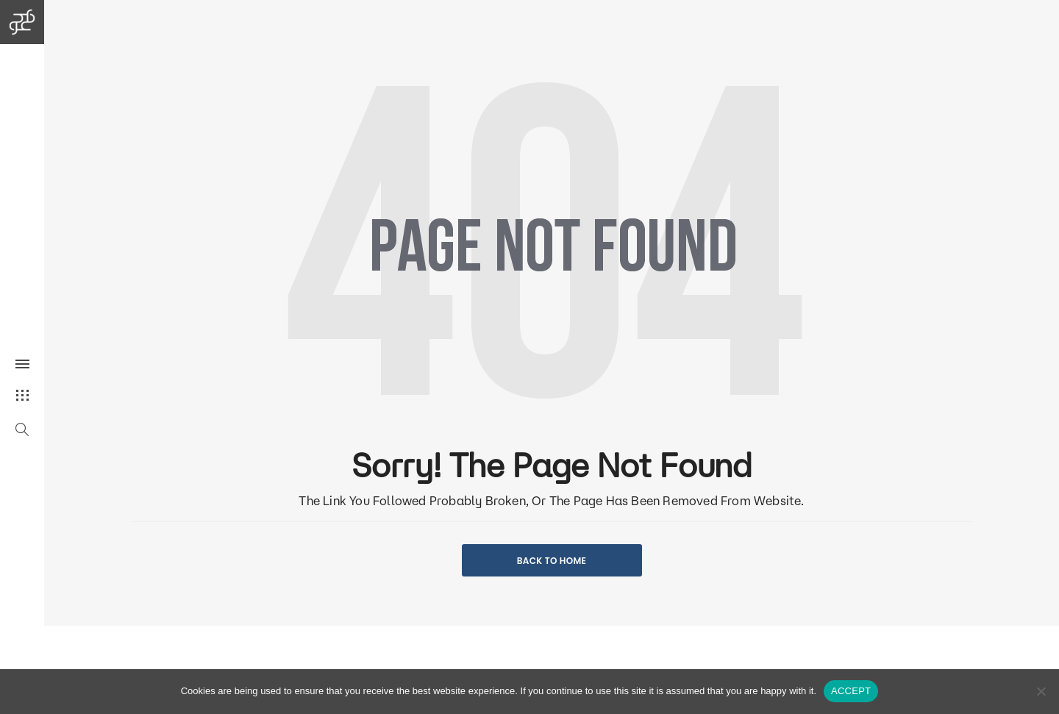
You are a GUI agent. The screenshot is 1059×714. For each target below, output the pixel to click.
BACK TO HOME (551, 560)
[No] (1040, 691)
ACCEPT (851, 690)
